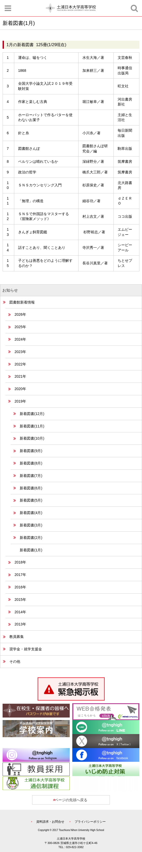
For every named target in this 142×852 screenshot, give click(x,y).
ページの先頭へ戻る (71, 800)
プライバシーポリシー (90, 821)
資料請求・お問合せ (50, 821)
